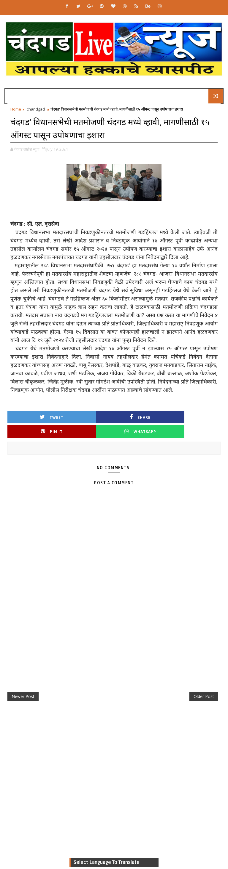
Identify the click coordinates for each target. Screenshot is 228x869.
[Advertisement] (113, 620)
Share (87, 416)
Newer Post (23, 682)
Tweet (34, 416)
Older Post (204, 682)
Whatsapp (194, 416)
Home (15, 109)
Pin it (141, 416)
